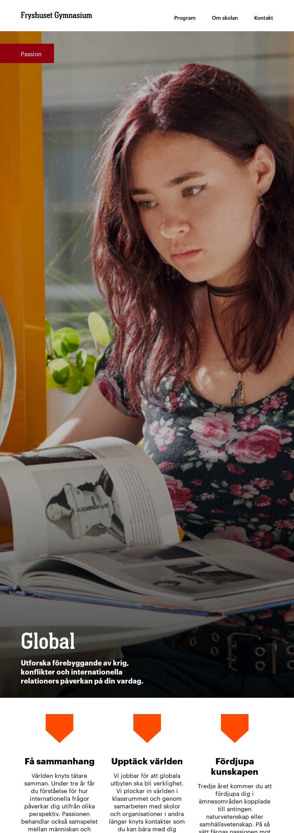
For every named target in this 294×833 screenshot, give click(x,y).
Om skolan (225, 17)
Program (185, 17)
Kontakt (263, 17)
